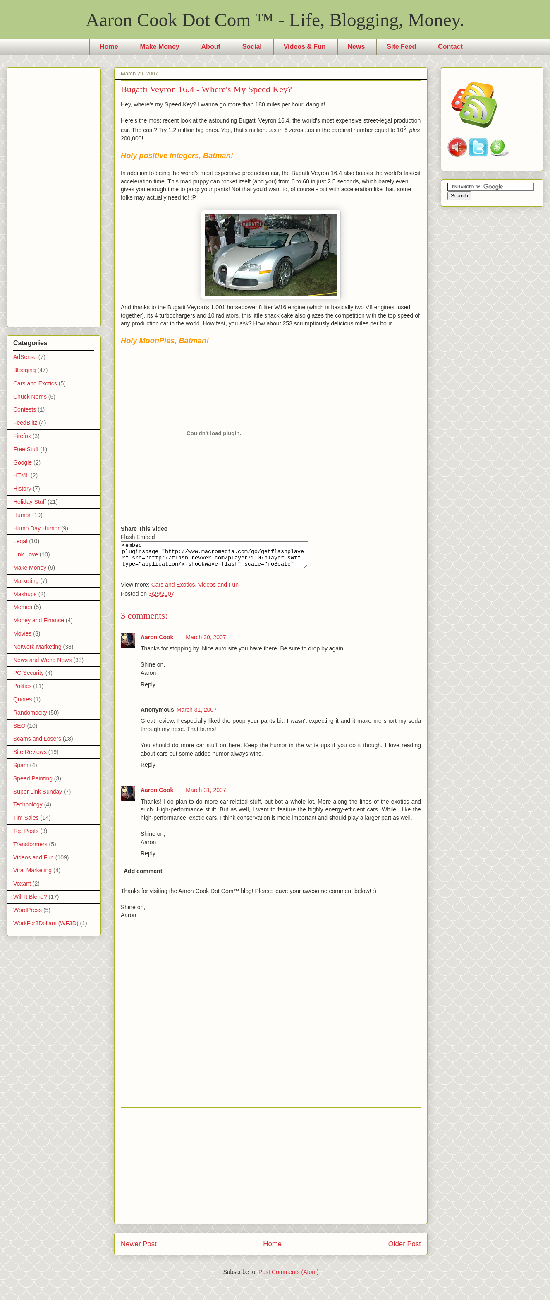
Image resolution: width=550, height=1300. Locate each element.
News (356, 46)
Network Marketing (37, 646)
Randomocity (30, 712)
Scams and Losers (37, 738)
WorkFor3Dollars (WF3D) (46, 923)
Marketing (25, 581)
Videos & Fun (305, 46)
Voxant (22, 883)
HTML (21, 475)
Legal (20, 541)
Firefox (22, 436)
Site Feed (401, 46)
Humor (22, 515)
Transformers (30, 844)
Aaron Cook (157, 642)
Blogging (24, 370)
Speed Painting (33, 778)
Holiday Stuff (29, 501)
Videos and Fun (218, 589)
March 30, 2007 (206, 642)
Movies (22, 633)
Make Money (159, 46)
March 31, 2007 (197, 714)
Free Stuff (25, 449)
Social (252, 46)
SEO (19, 725)
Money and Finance (38, 620)
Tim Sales (26, 817)
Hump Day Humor (36, 528)
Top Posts (25, 831)
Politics (22, 686)
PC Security (28, 672)
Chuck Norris (30, 396)
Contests (24, 409)
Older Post (404, 1249)
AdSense (25, 357)
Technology (28, 804)
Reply (148, 689)
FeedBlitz (25, 422)
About (210, 46)
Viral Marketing (32, 870)
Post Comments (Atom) (288, 1277)
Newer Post (139, 1249)
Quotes (22, 699)
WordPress (27, 910)
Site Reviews (30, 752)
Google (22, 462)
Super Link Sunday (37, 791)
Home (109, 46)
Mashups (25, 594)
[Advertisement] (271, 1171)
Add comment (143, 876)
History (22, 488)
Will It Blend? (30, 896)
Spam (21, 765)
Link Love (25, 554)
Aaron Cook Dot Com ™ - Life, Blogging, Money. (275, 20)
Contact (450, 46)
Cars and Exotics (173, 589)
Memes (22, 607)
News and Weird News (42, 660)
